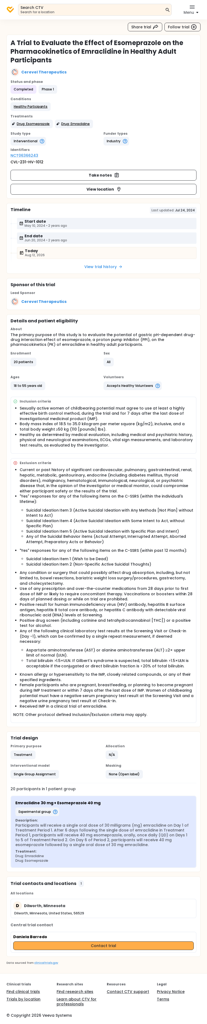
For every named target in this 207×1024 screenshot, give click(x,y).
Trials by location (23, 999)
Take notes (104, 175)
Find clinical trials (23, 991)
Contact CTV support (128, 991)
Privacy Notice (171, 991)
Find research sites (75, 991)
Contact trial (103, 945)
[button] (31, 106)
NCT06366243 (24, 155)
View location (104, 189)
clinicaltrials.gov (46, 963)
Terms (163, 999)
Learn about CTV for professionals (76, 1001)
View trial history (103, 266)
